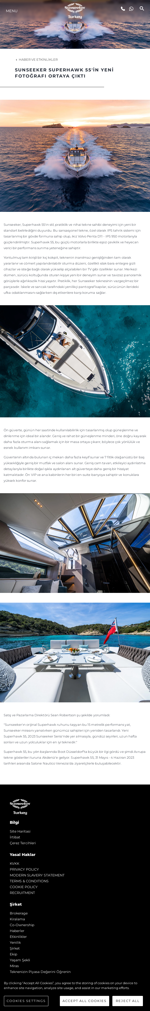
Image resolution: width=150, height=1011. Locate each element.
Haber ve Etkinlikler (36, 59)
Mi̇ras (14, 966)
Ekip (13, 954)
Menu (12, 11)
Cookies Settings (26, 1001)
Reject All (128, 1001)
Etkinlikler (18, 936)
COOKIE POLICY (24, 887)
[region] (75, 993)
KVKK (14, 863)
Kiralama (17, 919)
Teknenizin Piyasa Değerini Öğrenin (40, 972)
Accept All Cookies (85, 1001)
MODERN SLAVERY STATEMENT (37, 875)
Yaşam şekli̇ (20, 960)
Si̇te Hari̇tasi (20, 831)
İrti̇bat (15, 837)
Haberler (17, 931)
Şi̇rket (15, 948)
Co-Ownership (22, 925)
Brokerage (19, 913)
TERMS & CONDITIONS (29, 881)
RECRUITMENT (22, 893)
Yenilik (15, 942)
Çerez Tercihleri (23, 843)
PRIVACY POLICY (24, 869)
